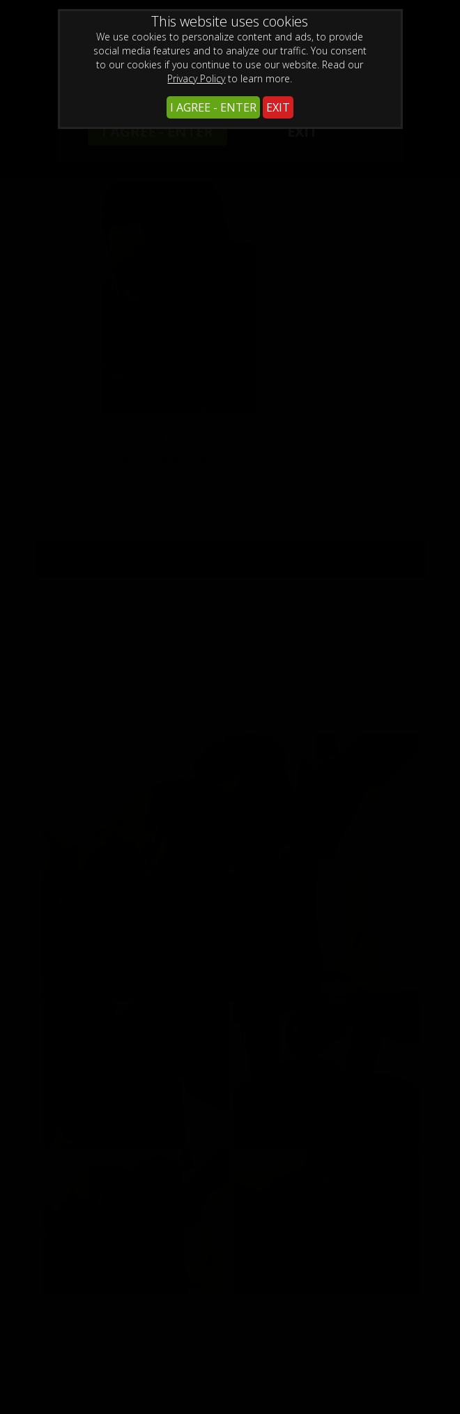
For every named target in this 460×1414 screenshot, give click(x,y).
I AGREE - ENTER (213, 107)
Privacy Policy (196, 78)
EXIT (278, 107)
